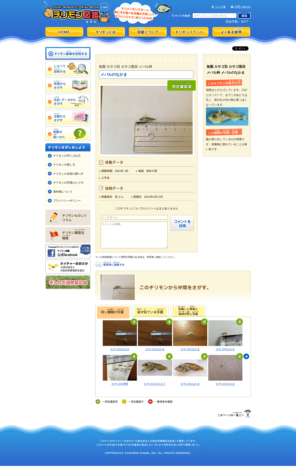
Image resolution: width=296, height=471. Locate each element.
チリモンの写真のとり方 (68, 182)
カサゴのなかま (119, 354)
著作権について (62, 191)
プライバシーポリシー (67, 200)
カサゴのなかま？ (155, 389)
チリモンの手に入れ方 (67, 155)
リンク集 (220, 6)
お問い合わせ (242, 6)
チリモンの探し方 (64, 164)
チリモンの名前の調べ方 (68, 173)
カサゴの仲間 (119, 389)
